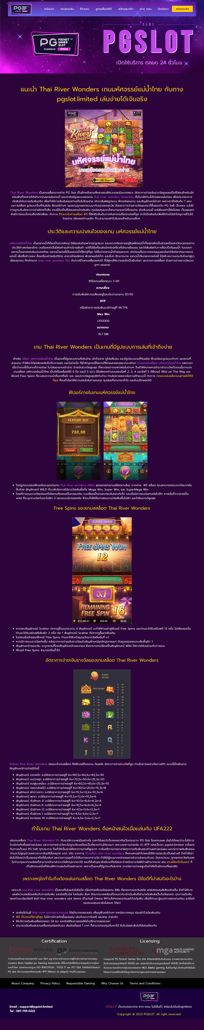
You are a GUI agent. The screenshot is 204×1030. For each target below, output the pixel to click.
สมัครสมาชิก (125, 9)
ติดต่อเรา (163, 9)
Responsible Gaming (80, 982)
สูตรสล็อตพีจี (103, 9)
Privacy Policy (50, 982)
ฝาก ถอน (145, 9)
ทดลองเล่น (67, 9)
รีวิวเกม (84, 9)
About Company (22, 982)
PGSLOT (111, 1006)
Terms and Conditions (145, 982)
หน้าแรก (49, 9)
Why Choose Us (112, 982)
